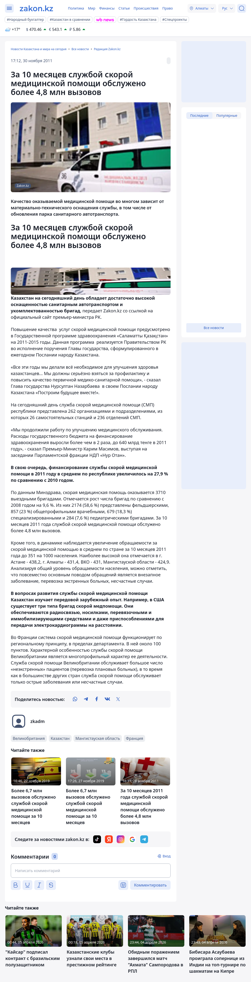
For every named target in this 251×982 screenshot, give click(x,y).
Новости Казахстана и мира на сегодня (38, 49)
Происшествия (146, 8)
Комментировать (150, 885)
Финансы (107, 8)
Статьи (124, 8)
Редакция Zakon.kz (107, 49)
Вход (167, 856)
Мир (91, 8)
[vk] (107, 699)
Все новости (80, 49)
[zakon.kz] (36, 8)
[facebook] (96, 699)
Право (167, 8)
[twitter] (118, 699)
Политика (76, 8)
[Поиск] (241, 8)
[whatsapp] (75, 699)
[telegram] (85, 699)
